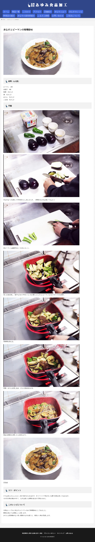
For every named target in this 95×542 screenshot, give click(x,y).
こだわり (26, 12)
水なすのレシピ (75, 12)
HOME (3, 19)
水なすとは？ (60, 12)
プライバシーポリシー (50, 533)
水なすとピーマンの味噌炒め (13, 19)
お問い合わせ (57, 16)
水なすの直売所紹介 (26, 16)
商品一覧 (16, 12)
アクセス (37, 12)
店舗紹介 (48, 12)
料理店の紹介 (9, 16)
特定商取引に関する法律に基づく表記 (32, 533)
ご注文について (73, 16)
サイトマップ (60, 533)
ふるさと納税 (43, 16)
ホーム (6, 12)
